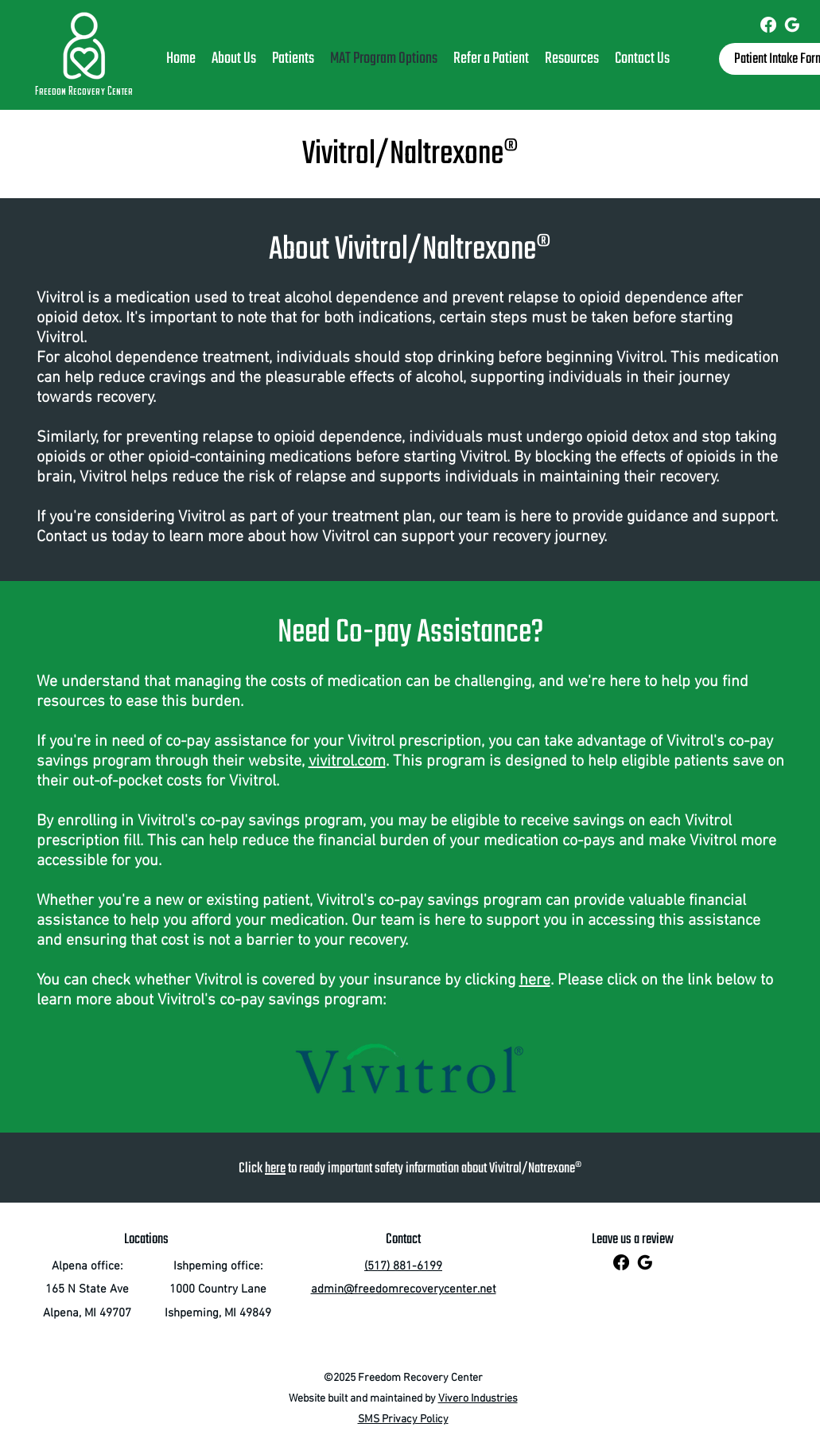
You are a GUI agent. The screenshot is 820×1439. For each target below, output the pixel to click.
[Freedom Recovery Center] (768, 25)
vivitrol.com (347, 761)
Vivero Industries (478, 1399)
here (534, 980)
